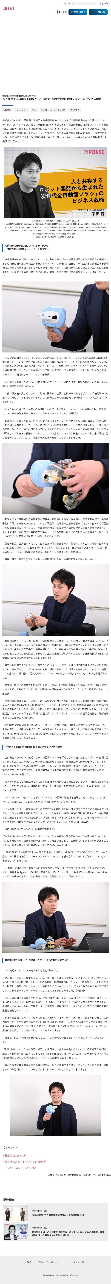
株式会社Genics (15, 1155)
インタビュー (22, 110)
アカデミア (75, 110)
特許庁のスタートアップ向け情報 (25, 1162)
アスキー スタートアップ (20, 1168)
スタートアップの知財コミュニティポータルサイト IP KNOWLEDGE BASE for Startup (8, 8)
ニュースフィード (75, 1262)
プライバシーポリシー (49, 1262)
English (103, 3)
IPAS (34, 110)
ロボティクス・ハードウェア (53, 110)
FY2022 (8, 110)
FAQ (29, 1262)
